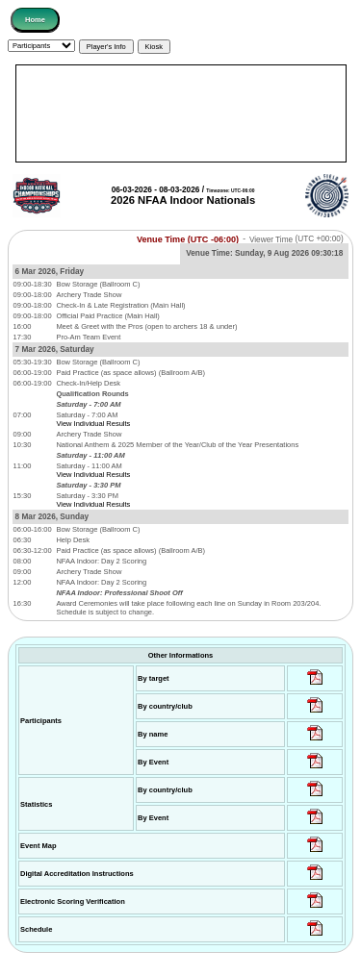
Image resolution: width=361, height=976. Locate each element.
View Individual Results (93, 423)
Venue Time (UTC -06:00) (188, 238)
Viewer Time (296, 239)
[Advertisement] (181, 113)
